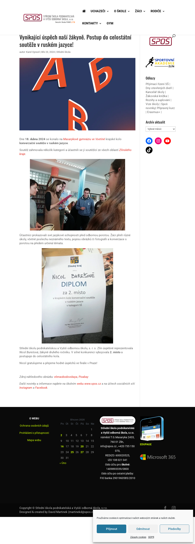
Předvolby (174, 529)
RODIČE (156, 11)
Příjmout (111, 529)
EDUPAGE (146, 444)
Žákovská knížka (156, 96)
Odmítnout (143, 529)
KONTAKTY (90, 23)
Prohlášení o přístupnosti (34, 432)
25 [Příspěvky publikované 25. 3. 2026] (72, 452)
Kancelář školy (155, 92)
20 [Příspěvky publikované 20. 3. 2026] (82, 446)
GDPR (151, 537)
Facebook (41, 387)
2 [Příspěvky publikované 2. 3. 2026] (61, 435)
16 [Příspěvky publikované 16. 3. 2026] (62, 446)
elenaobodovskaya (65, 377)
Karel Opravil (33, 52)
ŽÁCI (138, 11)
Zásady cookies (138, 537)
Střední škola (63, 52)
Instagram (25, 387)
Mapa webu (34, 440)
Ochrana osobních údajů (34, 425)
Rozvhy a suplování (158, 100)
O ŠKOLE (120, 11)
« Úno (63, 463)
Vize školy (153, 104)
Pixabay (83, 377)
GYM (110, 23)
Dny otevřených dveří (159, 88)
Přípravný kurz (166, 108)
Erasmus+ (153, 112)
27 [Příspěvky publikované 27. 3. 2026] (82, 452)
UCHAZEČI (98, 11)
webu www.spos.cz (89, 383)
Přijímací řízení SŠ (157, 84)
